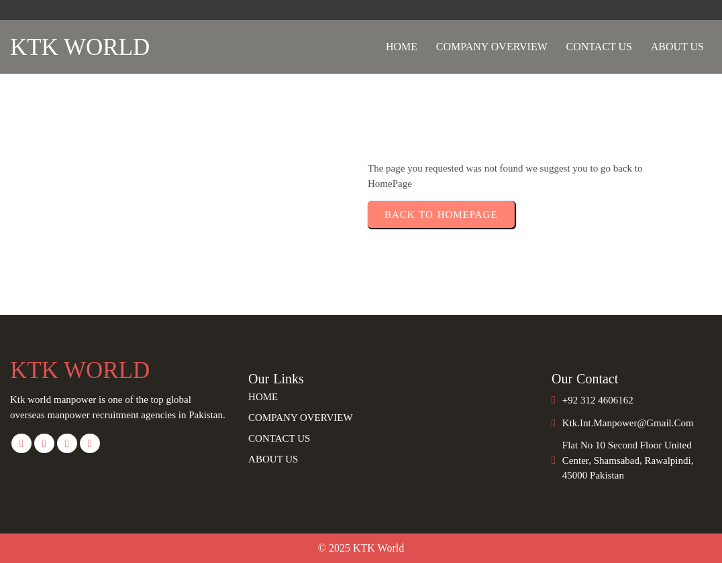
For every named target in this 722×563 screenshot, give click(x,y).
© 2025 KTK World (361, 548)
